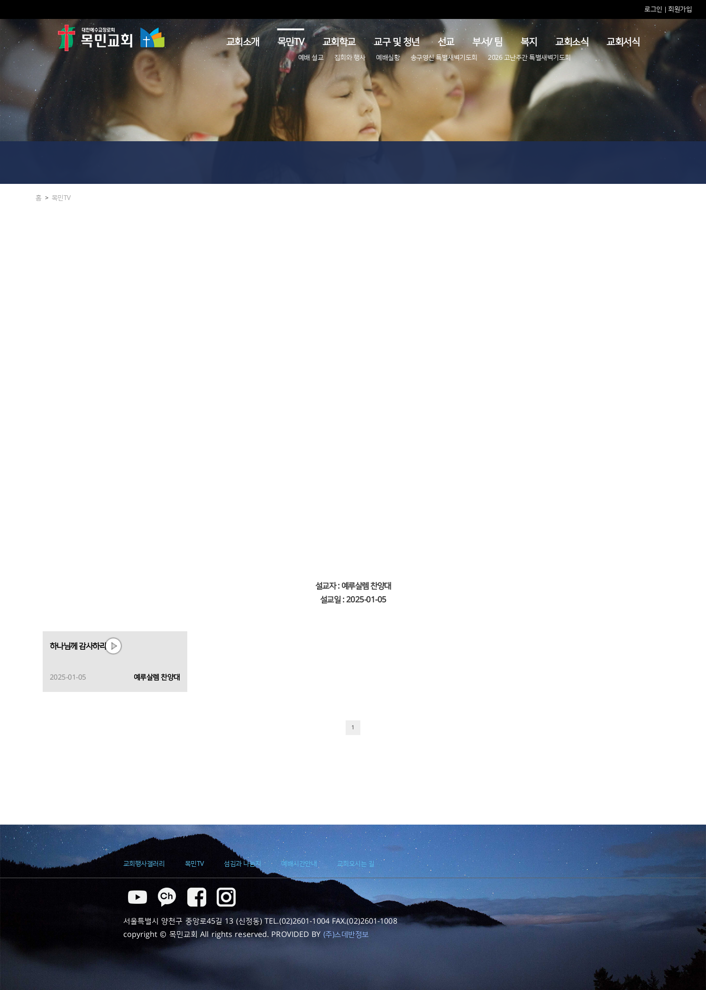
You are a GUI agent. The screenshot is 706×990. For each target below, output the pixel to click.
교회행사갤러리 (144, 864)
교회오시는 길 (356, 864)
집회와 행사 (350, 58)
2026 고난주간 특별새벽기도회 (529, 58)
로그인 (654, 9)
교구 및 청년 (397, 42)
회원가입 (680, 9)
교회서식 (623, 42)
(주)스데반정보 (346, 934)
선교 (446, 42)
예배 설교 (311, 58)
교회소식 (571, 42)
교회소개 (242, 42)
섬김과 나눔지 (242, 864)
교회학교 (339, 42)
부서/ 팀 (487, 42)
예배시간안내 (299, 864)
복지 (529, 42)
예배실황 (388, 58)
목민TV (290, 42)
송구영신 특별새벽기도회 (444, 58)
